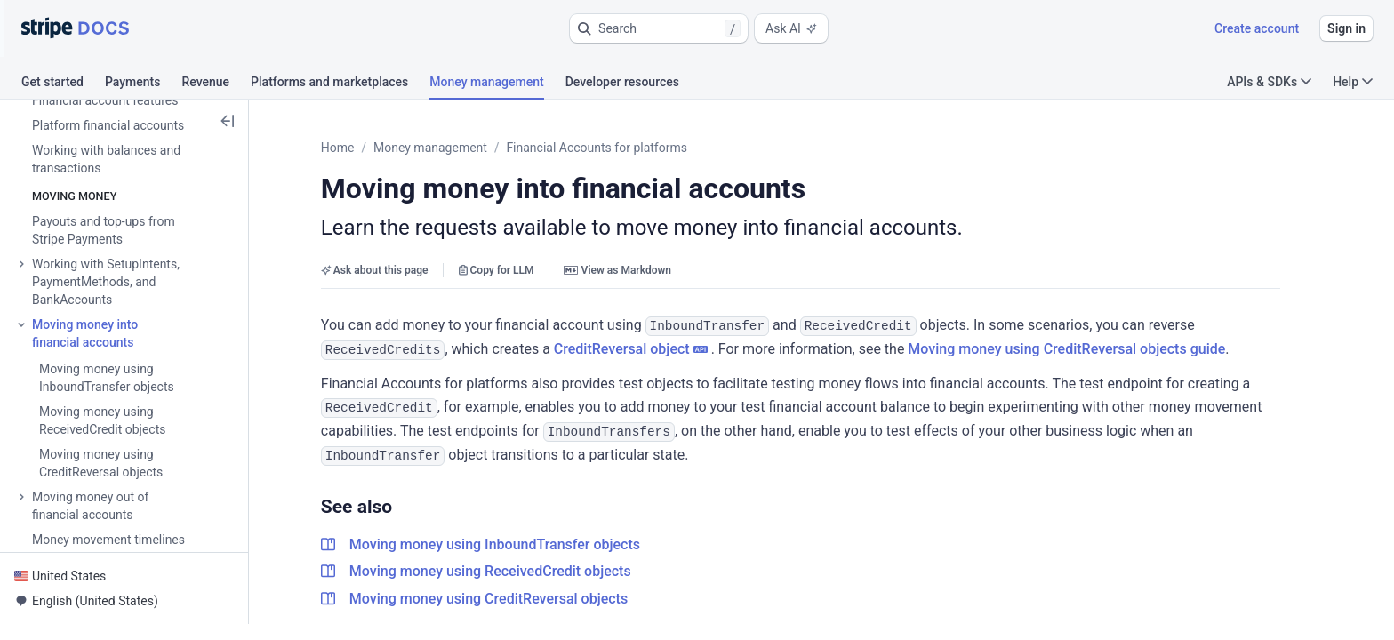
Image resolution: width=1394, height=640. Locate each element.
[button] (659, 28)
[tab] (63, 84)
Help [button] (1353, 82)
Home (352, 147)
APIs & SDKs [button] (1269, 82)
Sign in (1346, 28)
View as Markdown (631, 270)
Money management (444, 147)
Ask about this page (389, 270)
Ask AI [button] (791, 28)
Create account (1256, 28)
